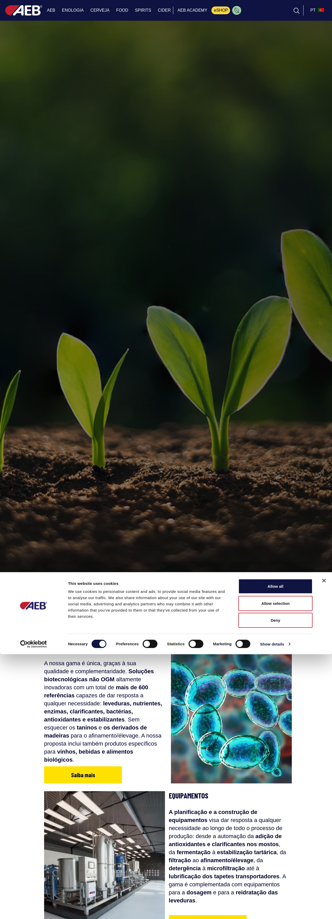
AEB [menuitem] (51, 10)
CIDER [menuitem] (164, 10)
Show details (272, 909)
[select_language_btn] (316, 10)
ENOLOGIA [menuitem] (73, 10)
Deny (275, 885)
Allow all (275, 851)
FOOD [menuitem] (122, 10)
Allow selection (275, 868)
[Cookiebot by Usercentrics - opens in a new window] (33, 909)
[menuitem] (236, 10)
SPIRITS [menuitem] (143, 10)
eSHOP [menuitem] (221, 10)
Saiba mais (83, 774)
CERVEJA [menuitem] (100, 10)
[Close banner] (324, 845)
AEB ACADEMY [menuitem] (192, 10)
